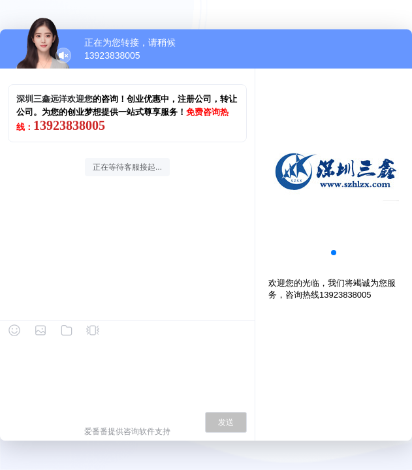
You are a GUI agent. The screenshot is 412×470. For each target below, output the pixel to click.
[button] (333, 252)
